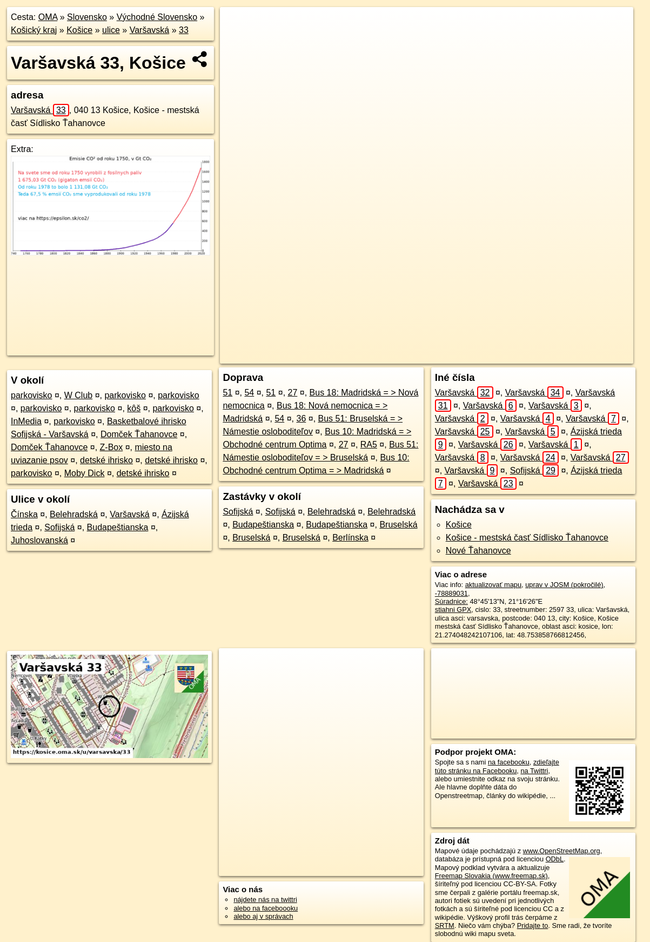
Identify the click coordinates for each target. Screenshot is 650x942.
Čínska (24, 514)
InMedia (26, 421)
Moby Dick (84, 473)
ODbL (555, 859)
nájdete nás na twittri (265, 899)
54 (249, 392)
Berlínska (350, 537)
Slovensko (87, 17)
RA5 (368, 444)
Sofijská (59, 527)
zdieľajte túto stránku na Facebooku (497, 766)
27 (293, 392)
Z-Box (111, 447)
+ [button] (238, 25)
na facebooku (509, 762)
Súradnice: (451, 601)
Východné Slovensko (157, 17)
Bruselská (398, 524)
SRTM (444, 925)
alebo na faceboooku (265, 908)
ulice (111, 30)
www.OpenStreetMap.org (561, 851)
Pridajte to (532, 925)
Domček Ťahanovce (138, 434)
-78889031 (451, 593)
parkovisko (31, 395)
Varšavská (150, 30)
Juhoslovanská (39, 540)
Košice (79, 30)
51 (227, 392)
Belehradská (74, 514)
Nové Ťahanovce (478, 550)
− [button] (238, 42)
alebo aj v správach (263, 916)
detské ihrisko (106, 460)
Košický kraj (34, 30)
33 (184, 30)
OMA (48, 17)
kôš (133, 408)
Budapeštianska (118, 527)
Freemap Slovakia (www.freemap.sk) (491, 876)
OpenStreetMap (434, 355)
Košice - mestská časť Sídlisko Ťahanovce (527, 537)
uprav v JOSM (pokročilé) (564, 585)
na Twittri (534, 771)
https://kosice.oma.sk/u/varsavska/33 (578, 355)
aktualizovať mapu (493, 585)
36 (301, 418)
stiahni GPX (453, 609)
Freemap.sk (490, 355)
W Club (78, 395)
